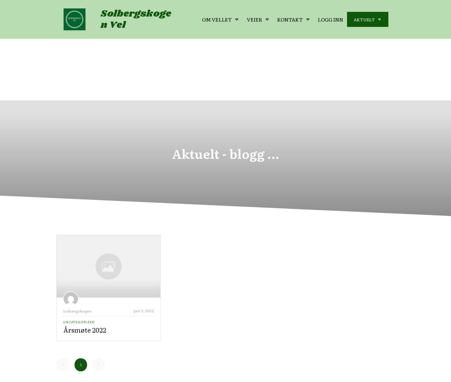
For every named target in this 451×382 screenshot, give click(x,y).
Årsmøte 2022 (84, 268)
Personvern (261, 371)
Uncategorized (79, 261)
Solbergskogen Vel (136, 19)
